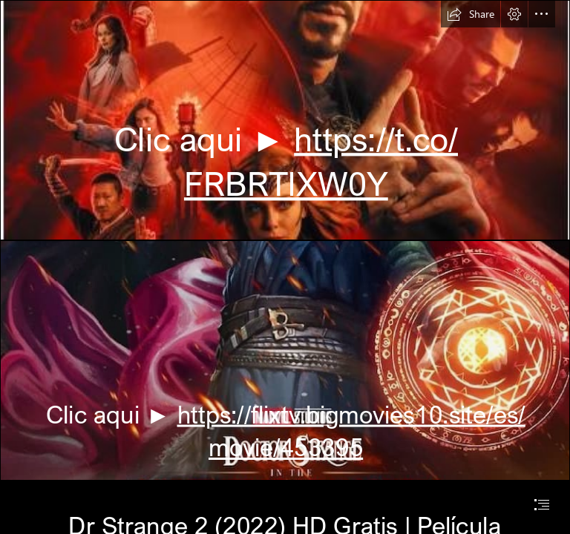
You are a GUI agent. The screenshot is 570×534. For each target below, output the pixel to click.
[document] (285, 267)
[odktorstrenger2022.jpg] (285, 360)
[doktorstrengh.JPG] (285, 120)
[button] (470, 14)
